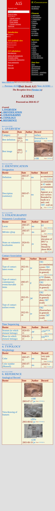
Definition (6, 177)
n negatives (35, 29)
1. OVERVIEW (9, 109)
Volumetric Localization (14, 218)
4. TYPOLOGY (8, 117)
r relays (34, 50)
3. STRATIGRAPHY (11, 115)
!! (26, 135)
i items (33, 25)
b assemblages (36, 17)
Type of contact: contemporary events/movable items (9, 283)
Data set (10, 65)
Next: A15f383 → (45, 86)
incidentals (35, 8)
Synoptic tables (13, 58)
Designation (8, 169)
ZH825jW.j (49, 140)
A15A (48, 330)
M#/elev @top (8, 232)
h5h (43, 337)
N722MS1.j (49, 179)
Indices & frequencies (15, 56)
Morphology (8, 350)
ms (27, 139)
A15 (9, 36)
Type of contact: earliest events (9, 306)
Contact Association (12, 255)
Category (6, 135)
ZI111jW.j (50, 251)
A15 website (13, 20)
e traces (34, 21)
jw (33, 244)
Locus (5, 226)
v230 (33, 440)
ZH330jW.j (49, 158)
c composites (35, 19)
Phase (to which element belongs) (9, 337)
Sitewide (11, 68)
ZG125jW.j (49, 274)
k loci (33, 44)
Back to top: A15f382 (7, 126)
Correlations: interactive (16, 60)
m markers (35, 46)
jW (31, 298)
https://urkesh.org (8, 82)
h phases (34, 42)
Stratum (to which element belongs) (10, 331)
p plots (33, 48)
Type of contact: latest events (9, 268)
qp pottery (34, 35)
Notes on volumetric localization (11, 243)
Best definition (8, 139)
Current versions (15, 24)
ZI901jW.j (50, 333)
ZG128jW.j (49, 305)
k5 (44, 184)
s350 (43, 331)
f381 (43, 189)
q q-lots (34, 31)
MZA (47, 336)
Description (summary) (7, 194)
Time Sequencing (10, 324)
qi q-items (34, 33)
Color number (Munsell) (8, 365)
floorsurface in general (40, 139)
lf (30, 283)
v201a (33, 419)
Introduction (12, 53)
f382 (48, 267)
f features (34, 23)
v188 (36, 158)
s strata (33, 52)
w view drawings (37, 58)
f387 (43, 205)
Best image (7, 151)
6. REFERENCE (9, 120)
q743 (41, 277)
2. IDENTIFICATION (11, 112)
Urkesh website (15, 18)
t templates (35, 54)
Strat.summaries (13, 62)
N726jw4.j (50, 290)
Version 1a (37, 90)
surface (37, 135)
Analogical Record (11, 377)
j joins (33, 27)
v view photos (36, 56)
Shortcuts (11, 26)
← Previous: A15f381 (11, 86)
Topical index (12, 14)
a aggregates (35, 15)
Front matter (14, 22)
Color (4, 358)
